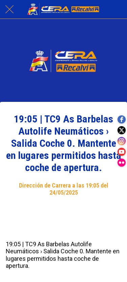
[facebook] (122, 119)
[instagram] (122, 141)
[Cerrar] (9, 9)
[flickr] (122, 163)
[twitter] (122, 130)
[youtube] (122, 152)
